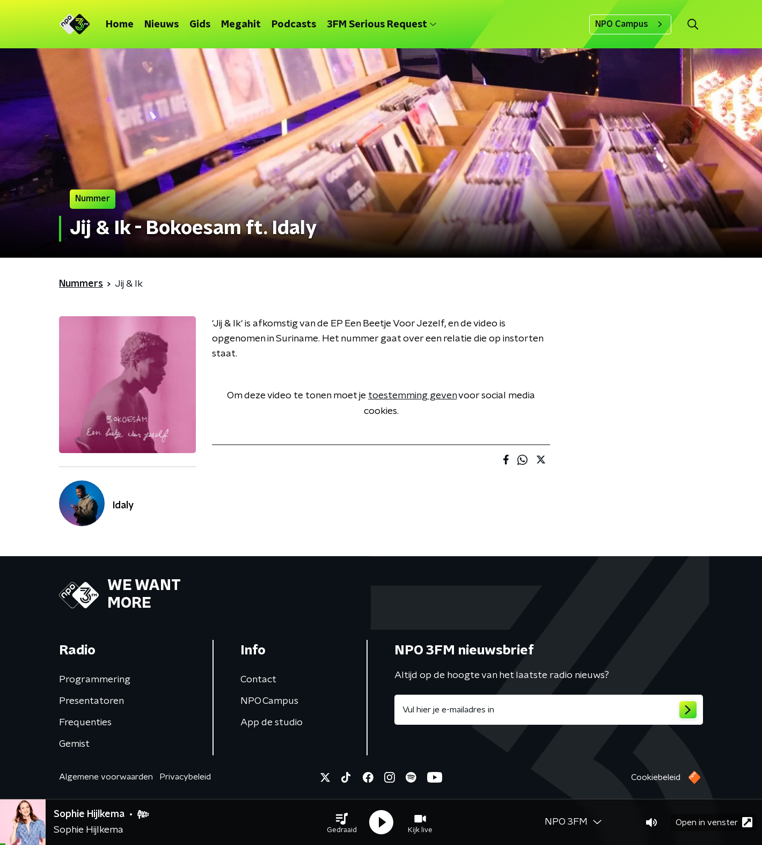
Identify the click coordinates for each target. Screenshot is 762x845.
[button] (342, 822)
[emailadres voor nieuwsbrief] (548, 710)
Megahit (241, 25)
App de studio (271, 722)
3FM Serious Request (381, 25)
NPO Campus (630, 24)
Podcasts (294, 25)
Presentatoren (91, 701)
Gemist (74, 744)
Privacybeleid (185, 777)
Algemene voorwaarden (106, 777)
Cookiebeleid (655, 777)
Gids (199, 25)
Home (120, 25)
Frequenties (85, 722)
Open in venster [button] (714, 822)
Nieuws (161, 25)
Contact (258, 679)
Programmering (94, 679)
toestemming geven (412, 395)
